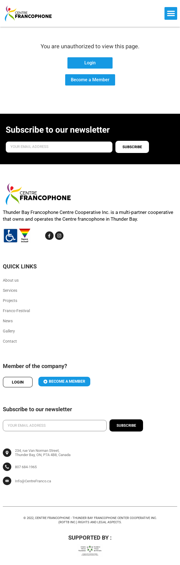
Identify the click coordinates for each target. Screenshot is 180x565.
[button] (170, 13)
